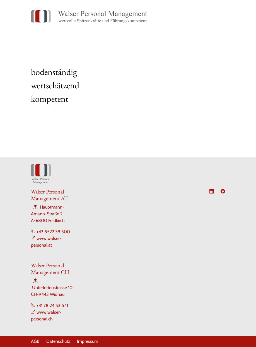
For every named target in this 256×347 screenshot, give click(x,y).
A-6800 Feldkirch (48, 220)
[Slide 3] (118, 102)
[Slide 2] (108, 102)
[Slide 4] (128, 102)
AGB (35, 341)
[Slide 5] (138, 102)
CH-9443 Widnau (47, 294)
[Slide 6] (148, 102)
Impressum (87, 341)
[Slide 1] (98, 102)
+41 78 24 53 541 (52, 305)
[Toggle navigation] (218, 16)
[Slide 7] (158, 102)
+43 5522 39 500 (53, 231)
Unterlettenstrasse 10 (52, 287)
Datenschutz (58, 341)
